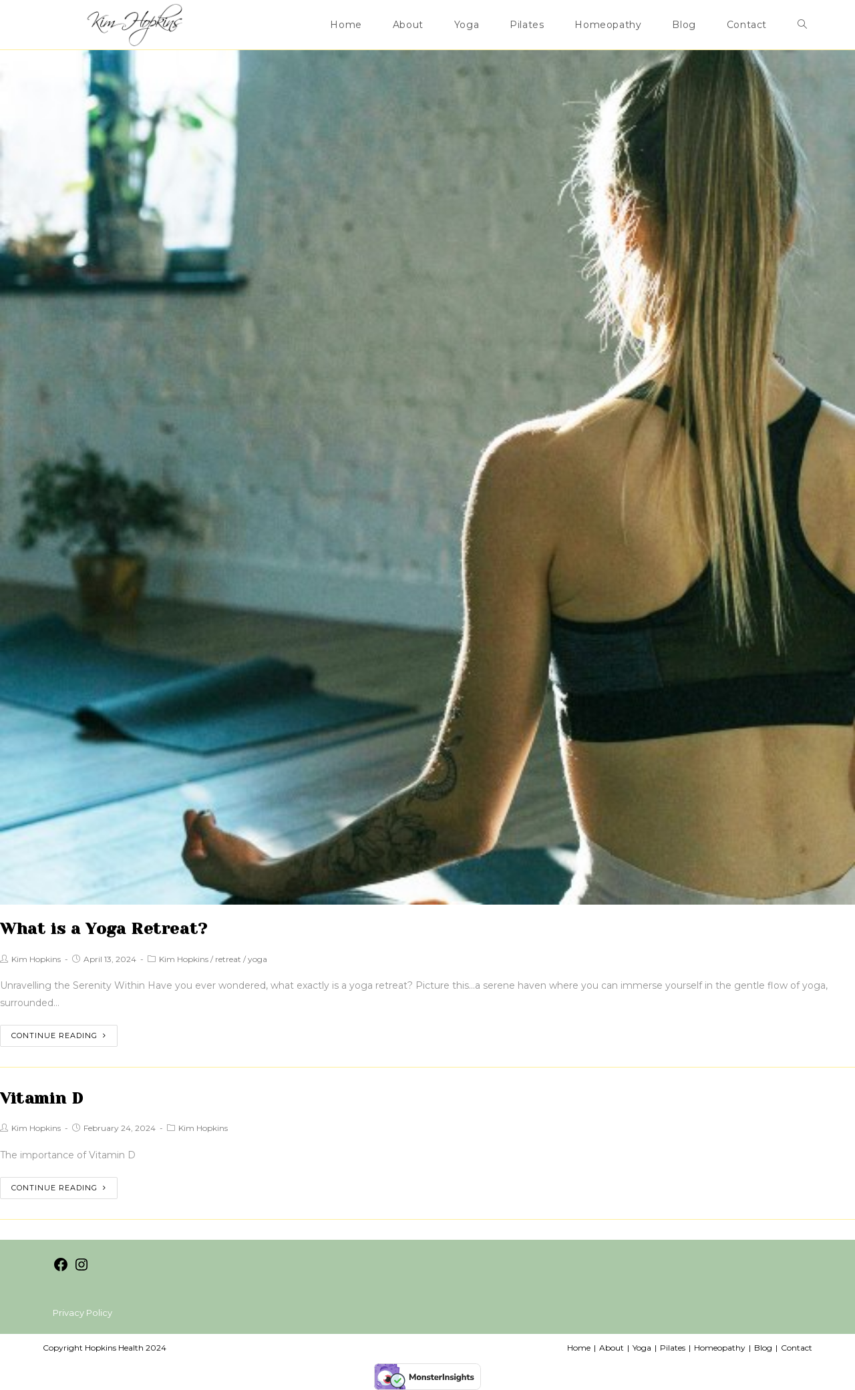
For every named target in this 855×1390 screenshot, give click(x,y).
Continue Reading (58, 1035)
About (611, 1348)
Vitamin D (41, 1098)
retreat (228, 959)
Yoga (642, 1348)
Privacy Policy (82, 1312)
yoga (257, 959)
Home (578, 1348)
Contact (796, 1348)
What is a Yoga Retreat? (104, 928)
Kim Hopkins (36, 959)
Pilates (672, 1348)
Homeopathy (719, 1348)
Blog (763, 1348)
